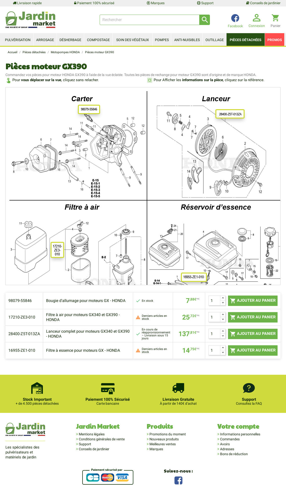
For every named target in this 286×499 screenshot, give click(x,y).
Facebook (178, 480)
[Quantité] (214, 300)
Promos (274, 40)
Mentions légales (91, 434)
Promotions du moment (167, 434)
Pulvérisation (17, 40)
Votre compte (238, 426)
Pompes (162, 40)
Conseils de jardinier (263, 3)
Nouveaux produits (164, 439)
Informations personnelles (239, 434)
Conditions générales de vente (101, 439)
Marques (156, 3)
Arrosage (45, 40)
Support (205, 3)
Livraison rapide (27, 3)
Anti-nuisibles (187, 40)
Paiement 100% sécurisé (94, 3)
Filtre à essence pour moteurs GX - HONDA (83, 350)
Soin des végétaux (132, 40)
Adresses (226, 449)
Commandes (229, 439)
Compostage (98, 40)
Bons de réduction (233, 454)
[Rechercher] (155, 20)
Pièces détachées (245, 40)
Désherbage (70, 40)
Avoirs (224, 444)
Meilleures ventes (162, 444)
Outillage (214, 40)
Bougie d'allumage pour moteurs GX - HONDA (85, 300)
